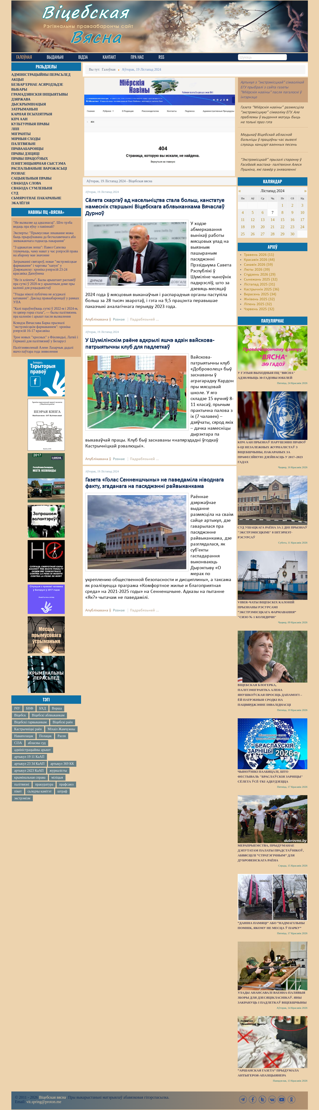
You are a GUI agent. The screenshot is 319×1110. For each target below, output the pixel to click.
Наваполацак (23, 736)
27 (263, 234)
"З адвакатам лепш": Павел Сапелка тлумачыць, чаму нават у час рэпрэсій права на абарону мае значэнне (45, 251)
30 (292, 234)
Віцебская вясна (52, 1097)
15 (282, 220)
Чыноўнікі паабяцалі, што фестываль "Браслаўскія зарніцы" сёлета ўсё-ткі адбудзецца (270, 776)
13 (263, 220)
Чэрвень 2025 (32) (259, 309)
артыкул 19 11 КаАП (29, 757)
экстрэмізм (22, 798)
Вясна (98, 38)
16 (292, 220)
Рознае (119, 320)
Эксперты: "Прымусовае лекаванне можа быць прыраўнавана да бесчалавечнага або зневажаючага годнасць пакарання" (44, 237)
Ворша (57, 708)
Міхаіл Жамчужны (61, 729)
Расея (62, 736)
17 (302, 220)
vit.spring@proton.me (43, 1102)
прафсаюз (66, 784)
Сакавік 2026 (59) (258, 265)
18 (243, 227)
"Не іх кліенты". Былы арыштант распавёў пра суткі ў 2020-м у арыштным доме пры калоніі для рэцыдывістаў (44, 284)
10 (302, 212)
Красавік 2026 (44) (259, 260)
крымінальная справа (29, 777)
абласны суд (37, 743)
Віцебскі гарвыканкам (30, 722)
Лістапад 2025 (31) (259, 284)
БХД (42, 708)
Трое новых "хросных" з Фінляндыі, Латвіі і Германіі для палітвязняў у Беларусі (45, 339)
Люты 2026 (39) (257, 270)
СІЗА (18, 743)
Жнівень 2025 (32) (259, 299)
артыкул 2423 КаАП (29, 770)
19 (253, 227)
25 (243, 234)
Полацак (45, 736)
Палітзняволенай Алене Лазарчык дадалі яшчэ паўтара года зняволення (43, 349)
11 (243, 220)
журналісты (58, 770)
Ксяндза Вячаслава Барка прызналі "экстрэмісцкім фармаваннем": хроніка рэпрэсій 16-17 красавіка (41, 327)
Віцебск (20, 715)
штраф (62, 791)
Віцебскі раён (63, 722)
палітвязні (21, 784)
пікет (18, 791)
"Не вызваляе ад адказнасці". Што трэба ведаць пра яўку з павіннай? (42, 224)
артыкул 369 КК (62, 764)
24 (302, 227)
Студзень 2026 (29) (260, 275)
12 (253, 220)
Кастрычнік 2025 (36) (261, 289)
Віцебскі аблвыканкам (48, 715)
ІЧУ (17, 708)
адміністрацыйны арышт (32, 750)
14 (273, 220)
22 (282, 227)
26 (253, 234)
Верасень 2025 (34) (260, 294)
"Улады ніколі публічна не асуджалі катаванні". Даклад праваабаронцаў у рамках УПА (46, 298)
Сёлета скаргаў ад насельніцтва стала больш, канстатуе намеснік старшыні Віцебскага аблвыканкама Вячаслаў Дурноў (154, 207)
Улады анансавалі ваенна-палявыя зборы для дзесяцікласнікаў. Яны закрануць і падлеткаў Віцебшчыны (272, 997)
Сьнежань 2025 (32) (260, 280)
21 (273, 227)
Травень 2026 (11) (259, 255)
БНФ (29, 708)
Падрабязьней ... (144, 320)
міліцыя (57, 777)
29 (282, 234)
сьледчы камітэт (40, 791)
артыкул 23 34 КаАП (29, 764)
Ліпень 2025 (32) (258, 304)
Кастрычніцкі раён (28, 729)
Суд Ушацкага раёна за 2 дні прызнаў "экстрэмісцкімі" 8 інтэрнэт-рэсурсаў (272, 532)
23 (292, 227)
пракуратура (44, 784)
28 (273, 234)
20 (263, 227)
